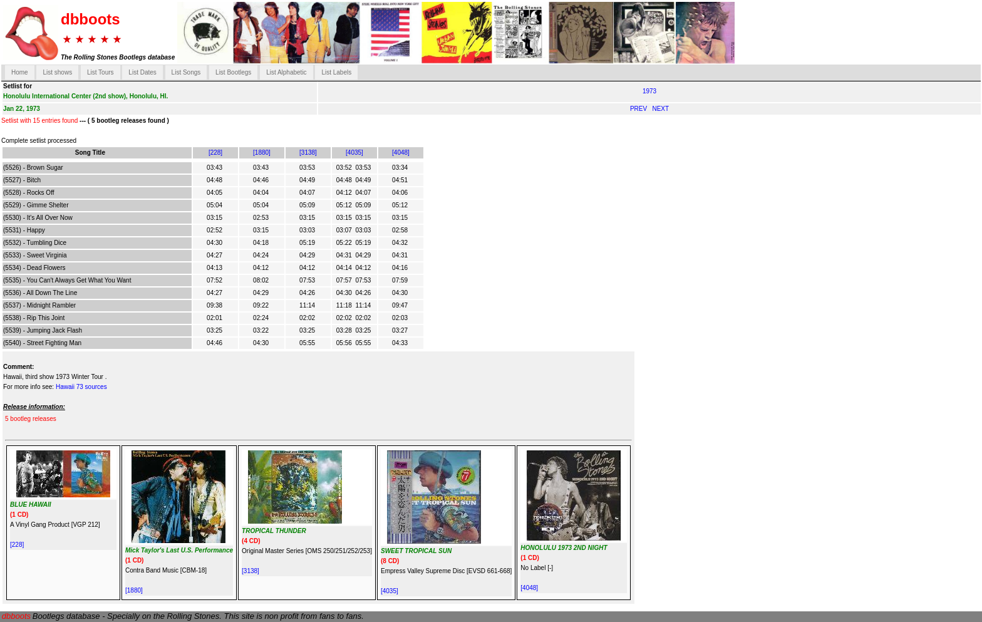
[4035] (354, 152)
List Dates (142, 72)
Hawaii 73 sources (81, 386)
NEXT (660, 108)
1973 (649, 91)
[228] (215, 152)
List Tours (100, 72)
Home (19, 72)
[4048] (401, 152)
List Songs (186, 72)
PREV (639, 108)
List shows (57, 72)
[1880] (262, 152)
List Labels (336, 72)
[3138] (308, 152)
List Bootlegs (233, 72)
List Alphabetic (286, 72)
